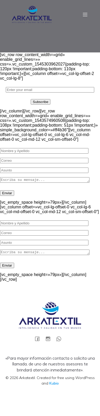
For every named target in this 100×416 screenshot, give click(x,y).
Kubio (54, 384)
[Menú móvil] (85, 14)
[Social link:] (39, 340)
